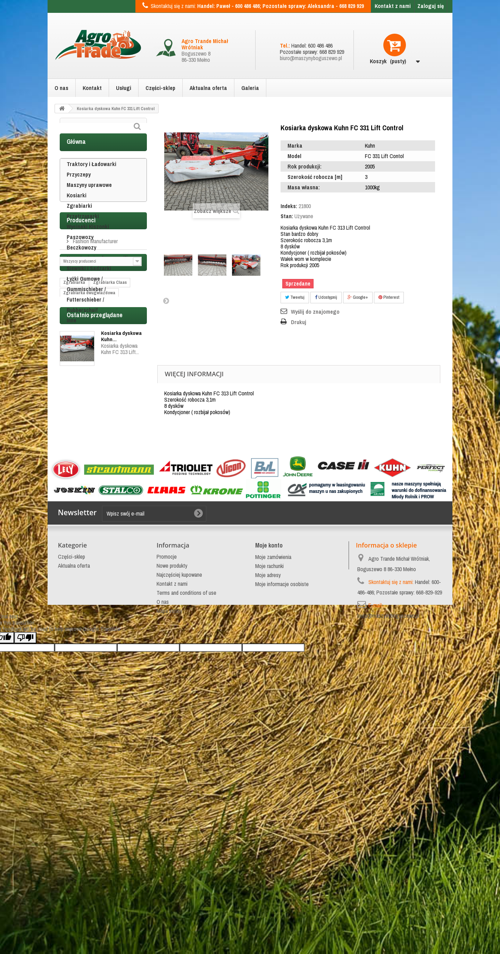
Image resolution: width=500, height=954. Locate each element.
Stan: (287, 216)
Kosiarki (76, 211)
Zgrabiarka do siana (82, 487)
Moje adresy (268, 733)
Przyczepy (79, 190)
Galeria (250, 88)
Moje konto (269, 703)
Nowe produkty (172, 724)
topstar (70, 507)
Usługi (123, 88)
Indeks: (289, 206)
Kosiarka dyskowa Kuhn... (121, 553)
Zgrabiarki (79, 221)
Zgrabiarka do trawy (83, 497)
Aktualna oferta (208, 88)
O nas (61, 88)
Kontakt (92, 88)
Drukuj (298, 322)
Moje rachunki (269, 724)
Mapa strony (169, 769)
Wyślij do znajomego (315, 311)
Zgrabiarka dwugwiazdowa (89, 455)
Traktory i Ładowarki (91, 179)
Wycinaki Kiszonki (88, 242)
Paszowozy (80, 252)
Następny (165, 300)
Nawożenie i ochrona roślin (99, 273)
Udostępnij (326, 297)
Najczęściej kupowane (179, 733)
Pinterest (388, 297)
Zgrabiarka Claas (110, 445)
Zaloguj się (430, 6)
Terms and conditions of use (186, 751)
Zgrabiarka (74, 445)
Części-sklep (160, 88)
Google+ (358, 297)
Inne (71, 336)
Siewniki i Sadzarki (89, 284)
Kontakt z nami (393, 6)
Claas (116, 497)
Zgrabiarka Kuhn (79, 466)
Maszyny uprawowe (89, 200)
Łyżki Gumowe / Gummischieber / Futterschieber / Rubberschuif (86, 309)
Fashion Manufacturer (95, 381)
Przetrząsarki (83, 232)
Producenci (81, 363)
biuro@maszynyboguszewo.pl (311, 58)
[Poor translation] (25, 852)
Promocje (167, 715)
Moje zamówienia (273, 715)
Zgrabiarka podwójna (84, 476)
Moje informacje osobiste (282, 742)
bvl (88, 507)
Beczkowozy (81, 263)
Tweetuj (295, 297)
